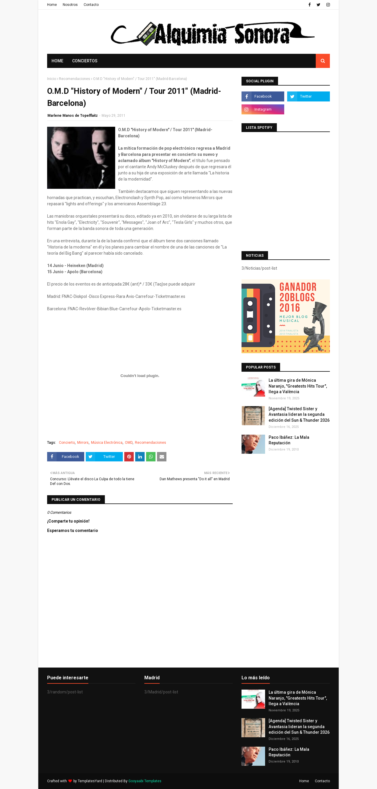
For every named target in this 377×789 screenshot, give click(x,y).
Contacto (91, 5)
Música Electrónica (107, 443)
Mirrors (83, 443)
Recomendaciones (74, 79)
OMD (129, 443)
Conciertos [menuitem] (84, 61)
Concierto (67, 443)
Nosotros (70, 5)
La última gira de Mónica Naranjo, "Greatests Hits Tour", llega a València (298, 386)
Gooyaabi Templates (144, 781)
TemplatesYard (90, 781)
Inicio (51, 79)
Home (52, 5)
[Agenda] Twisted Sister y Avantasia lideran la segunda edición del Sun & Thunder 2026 (299, 414)
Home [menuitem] (57, 61)
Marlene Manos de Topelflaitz (72, 116)
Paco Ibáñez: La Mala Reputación (289, 440)
